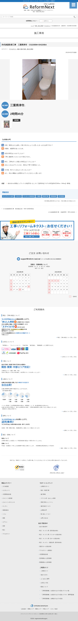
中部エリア (46, 609)
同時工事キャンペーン (47, 502)
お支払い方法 (44, 582)
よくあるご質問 (45, 579)
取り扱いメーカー (45, 514)
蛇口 (4, 530)
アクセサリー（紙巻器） (46, 550)
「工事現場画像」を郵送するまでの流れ (52, 598)
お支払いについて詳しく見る (69, 356)
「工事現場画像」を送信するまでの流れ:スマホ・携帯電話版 (57, 594)
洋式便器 (61, 196)
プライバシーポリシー (33, 613)
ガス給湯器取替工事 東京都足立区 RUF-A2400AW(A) (18, 209)
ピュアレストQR (8, 196)
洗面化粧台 (6, 510)
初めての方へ (44, 575)
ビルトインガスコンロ (9, 502)
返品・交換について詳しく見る (68, 448)
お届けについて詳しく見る (69, 411)
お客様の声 (44, 510)
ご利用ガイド (44, 571)
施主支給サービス (45, 506)
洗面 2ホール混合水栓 (45, 546)
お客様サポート (45, 486)
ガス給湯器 (6, 486)
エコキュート (6, 490)
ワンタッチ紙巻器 (28, 196)
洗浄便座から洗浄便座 (45, 558)
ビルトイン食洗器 (7, 498)
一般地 (38, 196)
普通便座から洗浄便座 (45, 562)
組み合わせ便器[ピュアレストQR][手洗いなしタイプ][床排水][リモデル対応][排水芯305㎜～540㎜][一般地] (39, 183)
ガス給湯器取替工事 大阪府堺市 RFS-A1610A (61, 212)
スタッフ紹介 (54, 609)
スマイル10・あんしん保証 (48, 498)
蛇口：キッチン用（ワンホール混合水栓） (50, 534)
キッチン (5, 506)
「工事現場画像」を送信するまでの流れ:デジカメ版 (55, 590)
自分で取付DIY (43, 526)
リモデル (18, 196)
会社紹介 (23, 609)
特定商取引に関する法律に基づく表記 (48, 613)
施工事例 (43, 494)
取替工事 (45, 196)
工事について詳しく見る (70, 374)
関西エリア (38, 609)
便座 (21, 49)
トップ (32, 25)
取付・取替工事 (45, 490)
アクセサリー (47, 25)
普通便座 (53, 196)
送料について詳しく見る (70, 430)
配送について (44, 586)
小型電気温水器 (7, 494)
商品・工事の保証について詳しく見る (66, 337)
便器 (18, 49)
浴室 (4, 526)
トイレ (4, 514)
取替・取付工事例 (39, 25)
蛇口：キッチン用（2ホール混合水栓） (50, 538)
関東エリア (31, 609)
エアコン (5, 522)
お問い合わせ (44, 518)
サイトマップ (24, 613)
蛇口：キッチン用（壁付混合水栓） (49, 530)
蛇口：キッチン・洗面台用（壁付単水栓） (50, 542)
